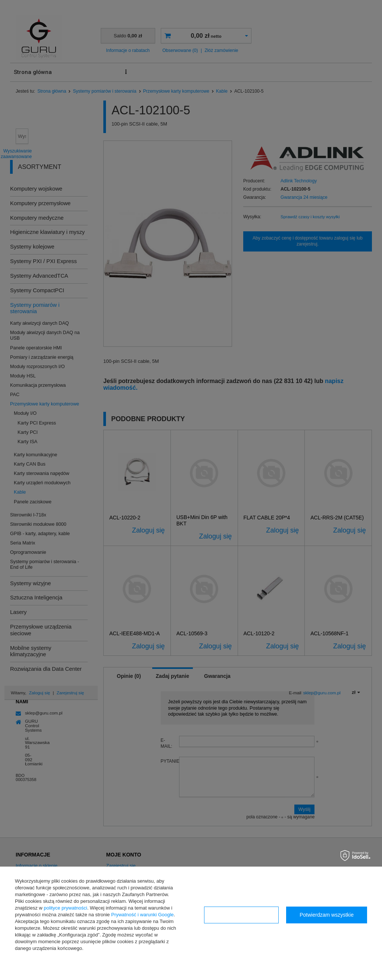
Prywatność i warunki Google (142, 914)
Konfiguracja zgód (241, 915)
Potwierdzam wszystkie (327, 915)
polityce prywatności (65, 908)
